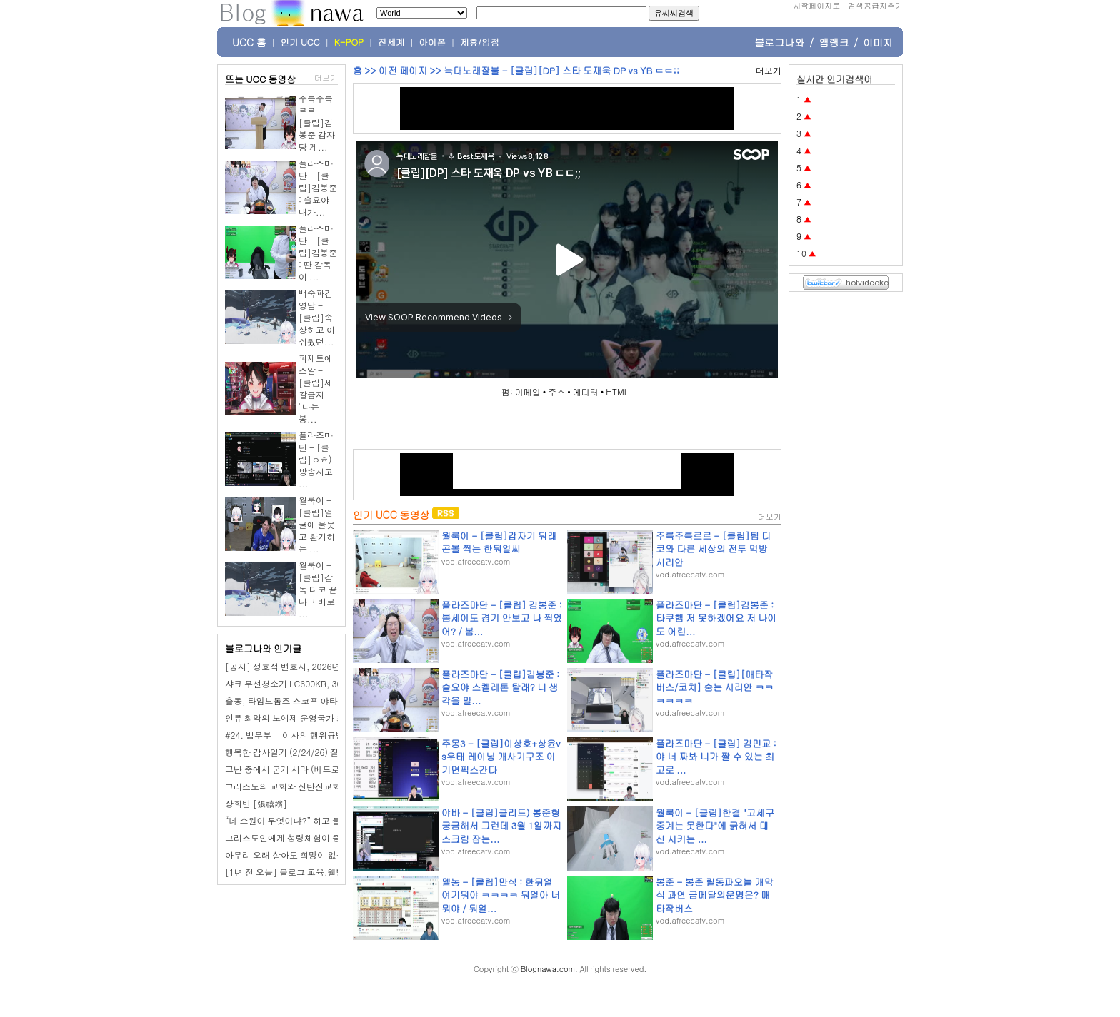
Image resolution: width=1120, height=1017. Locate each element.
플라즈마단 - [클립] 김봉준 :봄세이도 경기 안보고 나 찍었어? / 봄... (501, 617)
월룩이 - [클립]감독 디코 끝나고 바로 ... (318, 589)
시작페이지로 (816, 5)
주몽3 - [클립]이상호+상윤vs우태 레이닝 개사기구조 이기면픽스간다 (501, 756)
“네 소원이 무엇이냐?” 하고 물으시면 (295, 820)
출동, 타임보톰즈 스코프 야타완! (287, 700)
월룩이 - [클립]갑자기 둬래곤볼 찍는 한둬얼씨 (498, 542)
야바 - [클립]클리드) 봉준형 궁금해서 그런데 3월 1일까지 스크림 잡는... (501, 825)
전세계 (391, 42)
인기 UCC (300, 42)
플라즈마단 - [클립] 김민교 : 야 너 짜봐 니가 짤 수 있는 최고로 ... (716, 756)
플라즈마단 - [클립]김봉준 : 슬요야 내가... (318, 187)
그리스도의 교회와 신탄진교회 (283, 786)
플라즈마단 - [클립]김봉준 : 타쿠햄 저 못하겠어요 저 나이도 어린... (716, 617)
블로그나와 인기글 (263, 648)
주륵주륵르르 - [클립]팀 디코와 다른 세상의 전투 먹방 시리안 (713, 548)
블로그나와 (779, 42)
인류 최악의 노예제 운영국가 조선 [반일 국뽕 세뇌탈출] (331, 718)
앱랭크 (834, 42)
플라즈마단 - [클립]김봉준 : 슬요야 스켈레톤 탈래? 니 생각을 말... (500, 687)
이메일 (528, 391)
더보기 (326, 77)
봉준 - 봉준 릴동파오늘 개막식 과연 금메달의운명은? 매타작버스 (714, 894)
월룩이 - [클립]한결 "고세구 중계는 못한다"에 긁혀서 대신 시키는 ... (715, 825)
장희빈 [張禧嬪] (256, 803)
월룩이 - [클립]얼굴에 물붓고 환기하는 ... (317, 524)
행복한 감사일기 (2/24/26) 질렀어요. (296, 752)
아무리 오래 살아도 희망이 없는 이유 (294, 855)
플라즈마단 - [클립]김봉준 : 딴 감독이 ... (318, 252)
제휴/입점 (479, 42)
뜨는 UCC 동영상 (260, 79)
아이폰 (432, 42)
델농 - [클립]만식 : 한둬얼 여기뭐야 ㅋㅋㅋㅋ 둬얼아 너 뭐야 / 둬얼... (500, 894)
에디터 (586, 391)
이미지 (878, 42)
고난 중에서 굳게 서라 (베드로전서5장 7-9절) (312, 769)
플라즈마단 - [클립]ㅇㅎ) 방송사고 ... (316, 459)
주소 (556, 391)
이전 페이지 (403, 70)
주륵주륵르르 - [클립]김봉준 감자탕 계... (317, 122)
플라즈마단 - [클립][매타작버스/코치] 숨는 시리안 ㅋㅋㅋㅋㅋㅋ (715, 687)
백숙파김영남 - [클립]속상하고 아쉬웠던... (317, 317)
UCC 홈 (249, 42)
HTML (617, 391)
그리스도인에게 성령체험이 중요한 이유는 (305, 837)
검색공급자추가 (875, 5)
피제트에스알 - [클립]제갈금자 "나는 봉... (316, 388)
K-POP (349, 42)
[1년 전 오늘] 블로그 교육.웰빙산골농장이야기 (315, 872)
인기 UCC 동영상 (391, 514)
